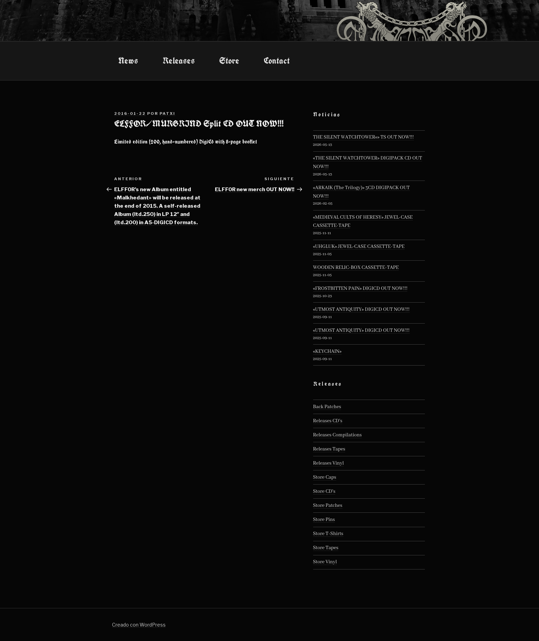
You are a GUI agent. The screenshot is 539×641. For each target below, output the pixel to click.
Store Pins (324, 520)
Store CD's (324, 491)
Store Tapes (326, 548)
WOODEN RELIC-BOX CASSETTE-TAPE (356, 267)
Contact (277, 60)
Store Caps (324, 477)
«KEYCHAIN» (327, 351)
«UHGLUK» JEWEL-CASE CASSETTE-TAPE (359, 246)
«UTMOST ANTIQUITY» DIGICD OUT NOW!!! (361, 309)
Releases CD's (327, 421)
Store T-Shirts (328, 534)
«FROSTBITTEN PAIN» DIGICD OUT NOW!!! (360, 288)
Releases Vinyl (328, 463)
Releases (179, 60)
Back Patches (327, 407)
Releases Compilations (337, 435)
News (128, 60)
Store (229, 60)
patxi (167, 113)
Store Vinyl (325, 562)
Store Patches (327, 505)
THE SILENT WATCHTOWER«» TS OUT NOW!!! (363, 137)
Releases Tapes (329, 449)
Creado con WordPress (139, 625)
